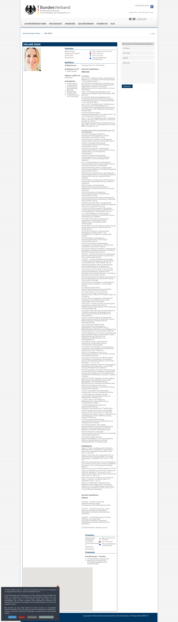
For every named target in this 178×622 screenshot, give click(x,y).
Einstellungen (32, 617)
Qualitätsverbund (86, 23)
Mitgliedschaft (55, 23)
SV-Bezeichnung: (71, 65)
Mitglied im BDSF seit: (72, 76)
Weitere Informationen (46, 617)
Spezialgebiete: (70, 81)
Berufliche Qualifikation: (90, 495)
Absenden (127, 86)
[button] (151, 6)
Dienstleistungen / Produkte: (95, 556)
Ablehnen (22, 617)
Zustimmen (12, 617)
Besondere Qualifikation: (90, 69)
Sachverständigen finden (35, 23)
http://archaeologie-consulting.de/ (99, 58)
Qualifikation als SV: (72, 69)
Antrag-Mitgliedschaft (143, 12)
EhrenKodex (70, 23)
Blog (113, 23)
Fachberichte (102, 23)
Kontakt (151, 12)
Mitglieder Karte (133, 12)
